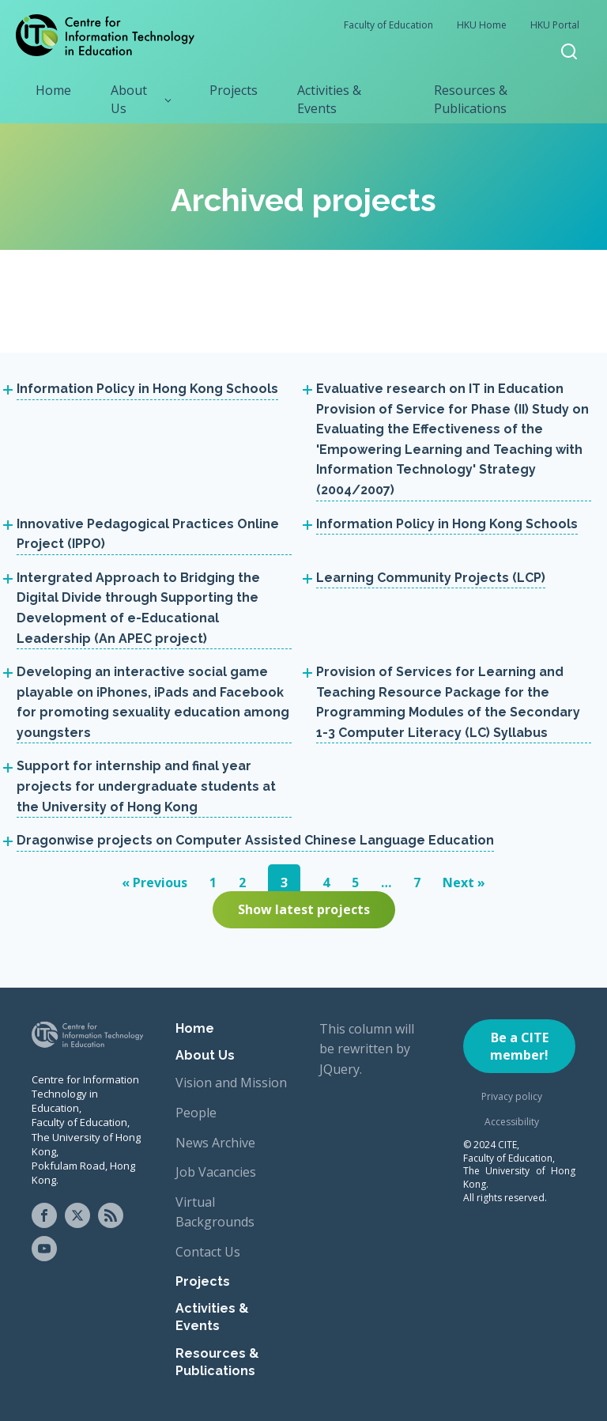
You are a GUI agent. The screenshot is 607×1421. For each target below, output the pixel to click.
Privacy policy (511, 1096)
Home (53, 90)
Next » (464, 882)
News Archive (215, 1142)
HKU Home (482, 25)
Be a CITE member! (519, 1046)
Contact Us (207, 1251)
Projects (233, 90)
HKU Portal (554, 25)
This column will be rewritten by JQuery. (366, 1049)
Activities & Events (329, 98)
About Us (129, 98)
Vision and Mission (231, 1082)
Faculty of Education (388, 25)
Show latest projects (304, 909)
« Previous (154, 882)
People (196, 1112)
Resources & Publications (470, 98)
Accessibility (511, 1121)
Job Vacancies (215, 1172)
